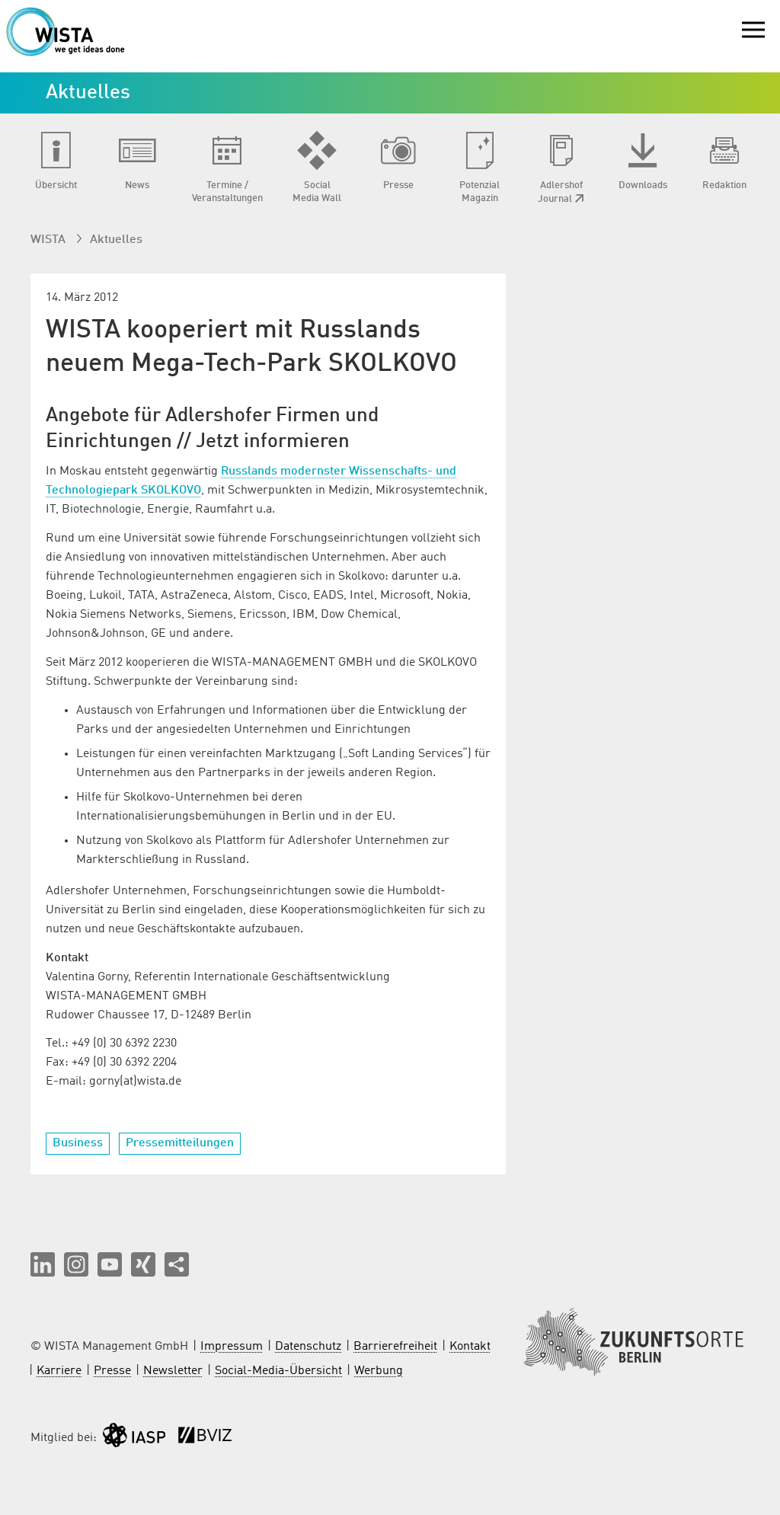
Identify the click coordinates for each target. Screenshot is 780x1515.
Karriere (59, 1371)
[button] (42, 1264)
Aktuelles (116, 240)
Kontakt (470, 1347)
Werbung (378, 1371)
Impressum (231, 1347)
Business (78, 1143)
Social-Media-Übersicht (278, 1371)
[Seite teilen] (176, 1264)
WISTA (49, 240)
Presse (112, 1371)
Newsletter (173, 1371)
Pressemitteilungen (180, 1143)
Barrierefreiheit (395, 1347)
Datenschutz (308, 1347)
